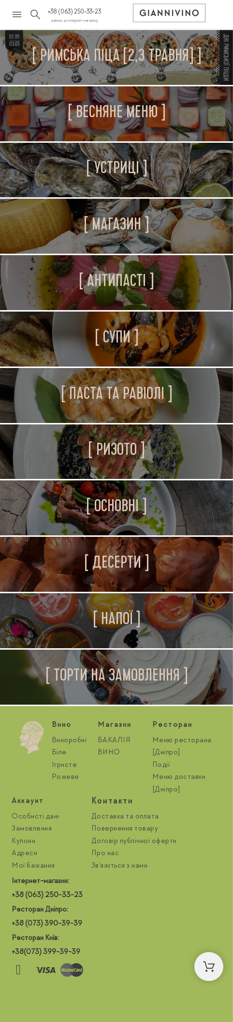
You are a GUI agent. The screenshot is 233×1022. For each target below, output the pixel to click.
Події (161, 765)
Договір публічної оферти (134, 841)
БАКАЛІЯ (114, 741)
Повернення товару (125, 829)
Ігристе (64, 765)
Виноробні (69, 741)
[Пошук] (35, 14)
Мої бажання (33, 866)
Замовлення (32, 829)
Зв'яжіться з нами (119, 866)
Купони (23, 841)
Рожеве (65, 777)
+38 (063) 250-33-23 (74, 12)
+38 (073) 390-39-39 (47, 924)
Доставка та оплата (125, 817)
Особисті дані (35, 817)
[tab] (116, 57)
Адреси (24, 854)
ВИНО (109, 753)
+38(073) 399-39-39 (46, 952)
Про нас (105, 854)
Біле (59, 753)
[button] (208, 966)
